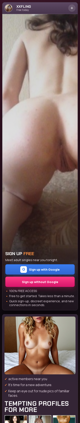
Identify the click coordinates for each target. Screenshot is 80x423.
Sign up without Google (40, 282)
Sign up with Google (40, 269)
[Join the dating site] (40, 345)
